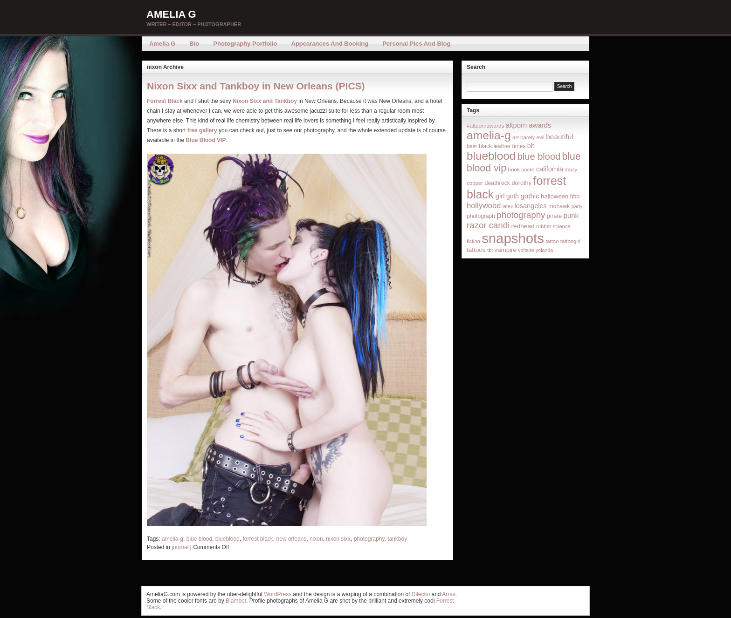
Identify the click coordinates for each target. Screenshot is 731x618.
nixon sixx (338, 539)
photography (369, 539)
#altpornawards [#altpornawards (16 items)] (485, 125)
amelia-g (172, 539)
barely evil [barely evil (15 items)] (532, 137)
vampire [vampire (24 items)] (505, 249)
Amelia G (171, 14)
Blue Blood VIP (206, 140)
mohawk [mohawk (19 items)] (559, 206)
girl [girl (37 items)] (500, 196)
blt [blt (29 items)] (530, 145)
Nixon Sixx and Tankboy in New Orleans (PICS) (256, 86)
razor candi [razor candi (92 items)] (488, 225)
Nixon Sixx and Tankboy (265, 101)
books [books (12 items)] (527, 169)
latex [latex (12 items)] (508, 206)
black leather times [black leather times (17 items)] (502, 146)
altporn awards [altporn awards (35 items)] (528, 125)
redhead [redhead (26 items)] (523, 226)
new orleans (291, 539)
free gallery (202, 130)
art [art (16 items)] (515, 137)
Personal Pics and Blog (416, 43)
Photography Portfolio (245, 43)
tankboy (397, 539)
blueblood (227, 539)
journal (180, 547)
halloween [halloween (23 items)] (554, 196)
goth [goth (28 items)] (512, 196)
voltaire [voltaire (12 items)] (526, 250)
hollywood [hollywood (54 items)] (484, 205)
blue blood (199, 539)
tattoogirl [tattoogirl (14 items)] (570, 241)
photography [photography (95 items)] (521, 215)
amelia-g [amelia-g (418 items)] (489, 135)
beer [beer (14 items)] (472, 146)
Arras (448, 594)
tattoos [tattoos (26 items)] (476, 249)
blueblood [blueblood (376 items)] (491, 155)
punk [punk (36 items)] (571, 215)
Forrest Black (165, 101)
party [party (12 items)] (577, 206)
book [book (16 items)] (514, 169)
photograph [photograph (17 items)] (481, 216)
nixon (316, 539)
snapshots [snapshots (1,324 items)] (513, 238)
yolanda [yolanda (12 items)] (544, 250)
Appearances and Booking (330, 43)
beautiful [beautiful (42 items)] (559, 137)
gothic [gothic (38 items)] (529, 196)
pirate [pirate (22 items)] (554, 215)
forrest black (258, 539)
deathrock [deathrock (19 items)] (497, 183)
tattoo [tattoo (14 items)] (552, 241)
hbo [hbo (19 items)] (575, 196)
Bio (194, 43)
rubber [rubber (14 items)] (544, 226)
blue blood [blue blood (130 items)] (538, 156)
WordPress (277, 594)
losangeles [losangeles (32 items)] (531, 206)
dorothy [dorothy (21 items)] (521, 182)
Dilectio (421, 594)
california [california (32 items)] (549, 169)
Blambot (236, 601)
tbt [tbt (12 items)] (490, 250)
